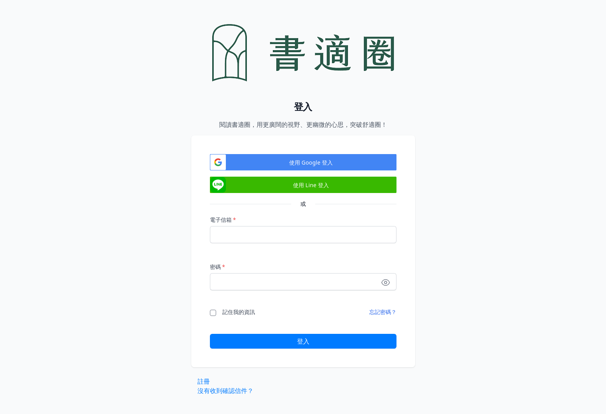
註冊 (203, 381)
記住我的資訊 (238, 312)
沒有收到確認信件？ (225, 390)
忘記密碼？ (382, 312)
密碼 (217, 266)
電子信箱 (223, 219)
